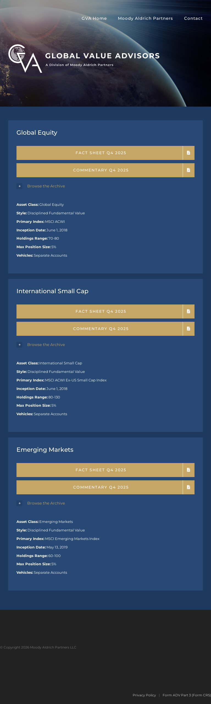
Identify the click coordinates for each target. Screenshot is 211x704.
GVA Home (94, 18)
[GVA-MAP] (83, 46)
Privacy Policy (144, 695)
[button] (105, 186)
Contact (193, 18)
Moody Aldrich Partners (145, 18)
